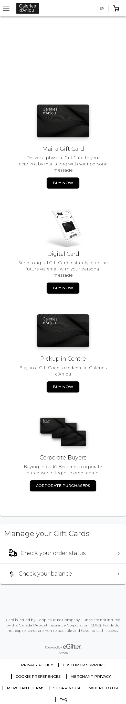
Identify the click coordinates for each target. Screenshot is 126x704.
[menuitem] (63, 553)
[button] (116, 8)
